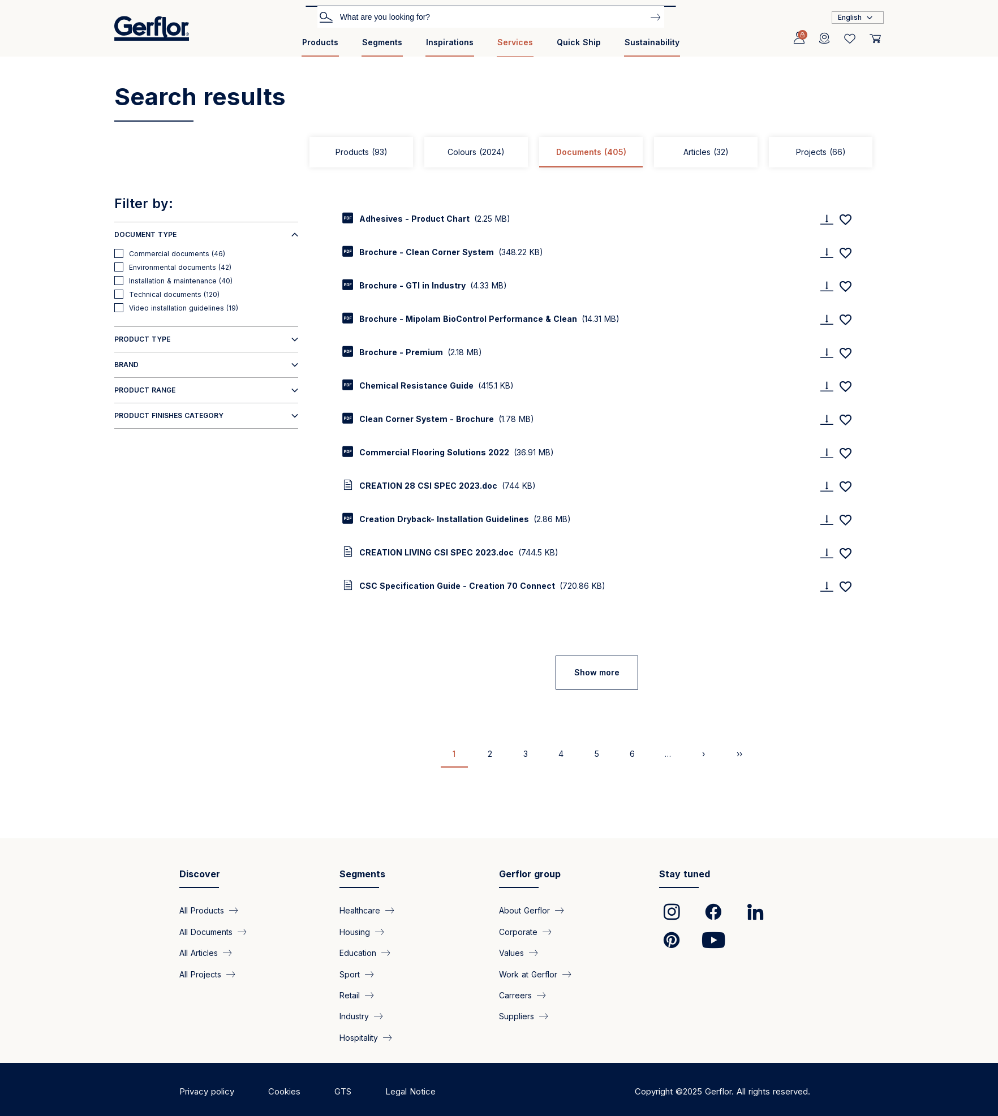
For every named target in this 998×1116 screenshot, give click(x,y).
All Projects (200, 974)
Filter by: (143, 204)
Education (357, 953)
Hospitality (358, 1037)
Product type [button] (142, 339)
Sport (349, 974)
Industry (354, 1016)
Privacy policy (206, 1091)
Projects (821, 152)
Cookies (284, 1091)
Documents (591, 152)
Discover (199, 874)
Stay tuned (684, 874)
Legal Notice (410, 1091)
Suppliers (516, 1016)
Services (515, 42)
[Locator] (824, 38)
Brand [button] (126, 364)
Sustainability (652, 42)
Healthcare (359, 910)
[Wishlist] (849, 38)
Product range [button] (144, 390)
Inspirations (450, 42)
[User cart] (875, 38)
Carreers (515, 995)
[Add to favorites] (845, 219)
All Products (201, 910)
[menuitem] (320, 47)
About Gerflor (524, 910)
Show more (597, 672)
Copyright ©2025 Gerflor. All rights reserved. (722, 1091)
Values (511, 953)
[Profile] (798, 38)
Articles (706, 152)
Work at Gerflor (528, 974)
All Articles (198, 953)
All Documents (206, 931)
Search (326, 16)
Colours (476, 152)
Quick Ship (579, 42)
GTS (342, 1091)
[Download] (826, 219)
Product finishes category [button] (168, 415)
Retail (349, 995)
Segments (382, 42)
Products (320, 42)
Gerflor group (530, 874)
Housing (354, 931)
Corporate (518, 931)
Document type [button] (145, 234)
